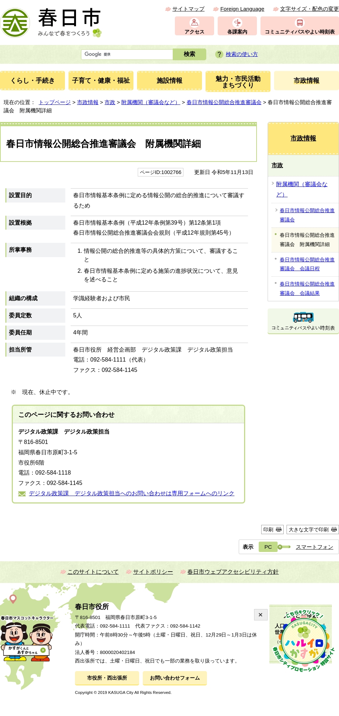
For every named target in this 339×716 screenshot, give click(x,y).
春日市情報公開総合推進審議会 (224, 102)
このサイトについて (93, 572)
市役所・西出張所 (107, 678)
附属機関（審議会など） (150, 102)
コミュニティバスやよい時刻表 (300, 32)
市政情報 (87, 102)
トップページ (55, 102)
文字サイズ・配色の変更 (309, 9)
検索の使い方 (242, 54)
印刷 (268, 529)
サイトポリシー (153, 572)
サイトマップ (188, 9)
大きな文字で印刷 (309, 529)
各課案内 (237, 32)
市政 (110, 102)
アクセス (194, 32)
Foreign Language (242, 9)
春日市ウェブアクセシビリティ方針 (233, 572)
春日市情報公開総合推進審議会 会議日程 (307, 264)
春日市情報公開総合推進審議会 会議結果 (307, 288)
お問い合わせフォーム (175, 678)
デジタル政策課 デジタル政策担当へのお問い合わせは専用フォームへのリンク (131, 493)
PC (268, 547)
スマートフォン (314, 547)
